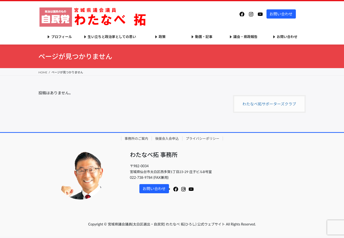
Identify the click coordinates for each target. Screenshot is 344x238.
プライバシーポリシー (203, 138)
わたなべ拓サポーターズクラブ (269, 104)
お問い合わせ (281, 14)
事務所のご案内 (136, 138)
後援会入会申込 (167, 138)
